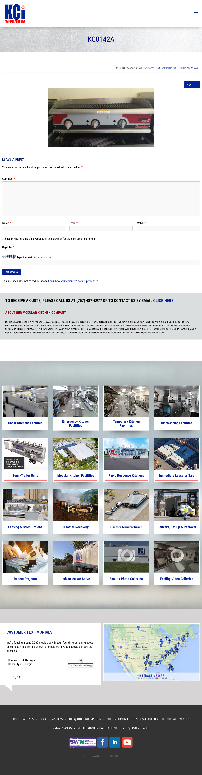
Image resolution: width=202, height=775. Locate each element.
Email (73, 223)
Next (192, 84)
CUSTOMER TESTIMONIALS (29, 632)
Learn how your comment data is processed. (73, 281)
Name (6, 223)
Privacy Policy (62, 728)
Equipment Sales (137, 728)
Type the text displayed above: (34, 257)
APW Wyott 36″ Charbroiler (159, 67)
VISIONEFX (114, 756)
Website (141, 223)
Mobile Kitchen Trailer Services (99, 728)
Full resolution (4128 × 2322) (186, 67)
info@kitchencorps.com (85, 719)
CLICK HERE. (163, 300)
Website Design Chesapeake (95, 756)
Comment (8, 178)
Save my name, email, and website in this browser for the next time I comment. (50, 238)
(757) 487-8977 (25, 719)
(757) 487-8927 (54, 719)
